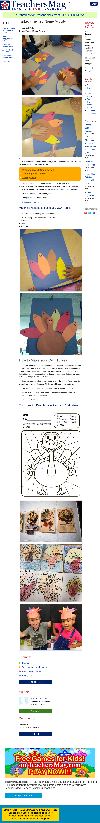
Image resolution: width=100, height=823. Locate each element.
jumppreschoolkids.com (31, 202)
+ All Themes (35, 682)
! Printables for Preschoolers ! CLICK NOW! (50, 15)
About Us (6, 62)
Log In (89, 71)
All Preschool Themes (7, 51)
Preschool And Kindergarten (38, 170)
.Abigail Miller (39, 698)
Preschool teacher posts (7, 45)
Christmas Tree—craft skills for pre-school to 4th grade (90, 146)
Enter (94, 4)
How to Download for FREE (7, 38)
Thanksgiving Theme (34, 173)
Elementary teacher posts (7, 57)
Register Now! (23, 795)
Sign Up (35, 733)
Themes (25, 663)
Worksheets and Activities (8, 30)
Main (7, 23)
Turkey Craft (29, 177)
